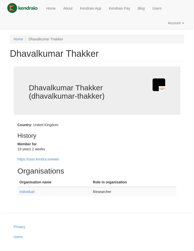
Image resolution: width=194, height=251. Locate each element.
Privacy (19, 227)
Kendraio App (90, 8)
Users (157, 8)
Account (176, 23)
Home (51, 8)
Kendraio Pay (119, 8)
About (67, 8)
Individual (26, 192)
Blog (141, 8)
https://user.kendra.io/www (38, 159)
